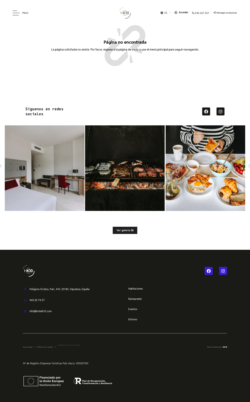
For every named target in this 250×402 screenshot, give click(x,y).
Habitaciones (135, 288)
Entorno (132, 319)
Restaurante (135, 299)
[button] (0, 166)
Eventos (132, 309)
